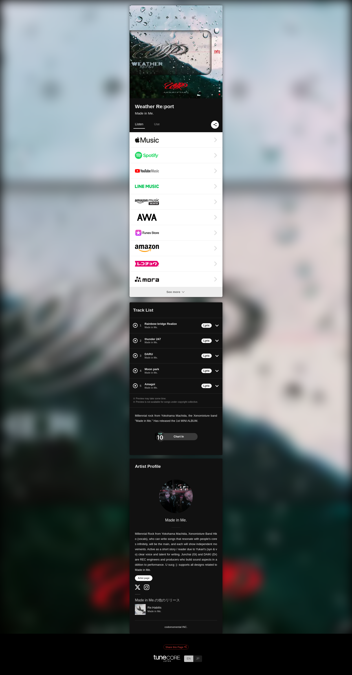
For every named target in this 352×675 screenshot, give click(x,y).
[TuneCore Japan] (167, 660)
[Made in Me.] (176, 496)
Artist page (144, 578)
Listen (139, 124)
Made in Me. (144, 113)
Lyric (206, 325)
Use (157, 124)
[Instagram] (146, 589)
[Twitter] (137, 588)
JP (197, 658)
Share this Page (176, 647)
